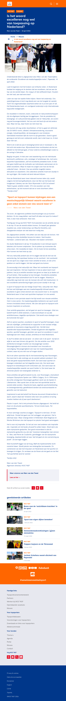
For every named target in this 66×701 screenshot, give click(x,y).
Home (13, 37)
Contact (10, 648)
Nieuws (21, 37)
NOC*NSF (11, 11)
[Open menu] (56, 4)
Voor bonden (11, 631)
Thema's (10, 635)
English (9, 685)
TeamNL (9, 693)
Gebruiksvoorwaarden (14, 677)
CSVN (9, 689)
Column (19, 11)
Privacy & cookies (12, 673)
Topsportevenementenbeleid (18, 595)
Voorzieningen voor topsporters (18, 620)
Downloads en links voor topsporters (20, 623)
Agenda (10, 638)
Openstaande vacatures (16, 605)
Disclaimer (10, 681)
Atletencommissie (13, 627)
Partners (10, 598)
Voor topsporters (13, 612)
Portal (9, 642)
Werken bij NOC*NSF (15, 601)
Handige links (12, 591)
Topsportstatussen (14, 617)
